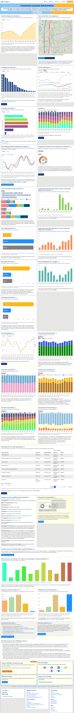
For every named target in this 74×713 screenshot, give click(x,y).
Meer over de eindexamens (7, 184)
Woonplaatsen (34, 694)
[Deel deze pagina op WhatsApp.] (65, 667)
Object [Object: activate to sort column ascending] (62, 452)
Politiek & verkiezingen (31, 707)
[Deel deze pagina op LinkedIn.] (58, 667)
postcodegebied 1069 (11, 101)
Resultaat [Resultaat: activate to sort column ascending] (38, 452)
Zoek (45, 1)
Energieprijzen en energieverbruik (33, 703)
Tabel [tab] (8, 19)
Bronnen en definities (55, 693)
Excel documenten (59, 516)
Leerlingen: (40, 70)
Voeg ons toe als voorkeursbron (45, 682)
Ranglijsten (53, 697)
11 (66, 486)
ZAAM (9, 511)
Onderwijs (28, 706)
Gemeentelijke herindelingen (57, 694)
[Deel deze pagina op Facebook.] (51, 667)
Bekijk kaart (41, 58)
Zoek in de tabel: (63, 450)
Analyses (52, 692)
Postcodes (28, 694)
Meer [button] (63, 1)
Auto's (27, 700)
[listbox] (45, 71)
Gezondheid (28, 702)
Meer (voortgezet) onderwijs (7, 636)
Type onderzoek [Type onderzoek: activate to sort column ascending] (5, 452)
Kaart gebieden (54, 700)
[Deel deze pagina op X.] (51, 671)
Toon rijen (5, 485)
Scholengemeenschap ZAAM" (58, 63)
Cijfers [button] (51, 1)
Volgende (70, 486)
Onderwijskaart (54, 702)
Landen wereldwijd (30, 697)
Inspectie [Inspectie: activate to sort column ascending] (55, 452)
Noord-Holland (28, 515)
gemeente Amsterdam (8, 634)
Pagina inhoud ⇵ (37, 12)
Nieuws (52, 695)
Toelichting (4, 104)
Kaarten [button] (57, 1)
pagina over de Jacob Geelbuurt (33, 551)
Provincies (28, 695)
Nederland (33, 695)
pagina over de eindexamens (19, 179)
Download (70, 1)
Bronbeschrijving (41, 634)
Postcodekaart (54, 703)
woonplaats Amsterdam (23, 627)
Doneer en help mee (7, 671)
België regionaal (38, 697)
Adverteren (53, 707)
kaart (22, 631)
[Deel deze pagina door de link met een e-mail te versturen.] (44, 667)
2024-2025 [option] (40, 151)
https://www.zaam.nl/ (15, 520)
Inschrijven (5, 682)
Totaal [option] (44, 70)
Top (61, 686)
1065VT (13, 513)
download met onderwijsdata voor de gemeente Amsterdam (47, 584)
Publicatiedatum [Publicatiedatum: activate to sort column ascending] (47, 452)
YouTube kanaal (54, 711)
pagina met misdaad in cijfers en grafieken (55, 619)
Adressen (28, 692)
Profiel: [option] (2, 191)
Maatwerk (53, 709)
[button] (20, 16)
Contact (52, 708)
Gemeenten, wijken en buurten (32, 693)
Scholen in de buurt (49, 58)
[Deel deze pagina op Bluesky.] (58, 671)
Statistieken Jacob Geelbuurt (7, 554)
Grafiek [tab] (3, 19)
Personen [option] (40, 336)
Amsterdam (18, 515)
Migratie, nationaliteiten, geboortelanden (34, 704)
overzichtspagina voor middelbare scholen (14, 630)
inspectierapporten (15, 490)
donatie (5, 666)
